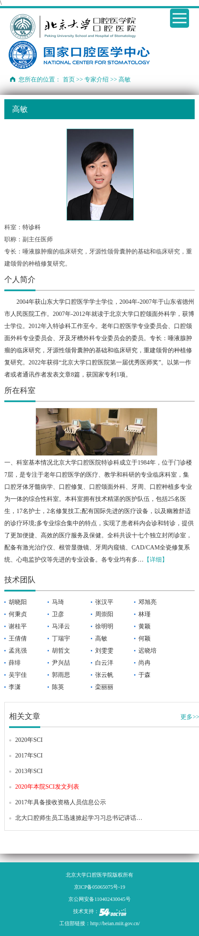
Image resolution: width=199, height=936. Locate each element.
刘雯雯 (104, 650)
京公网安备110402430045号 (99, 899)
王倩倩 (18, 638)
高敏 (101, 638)
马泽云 (61, 626)
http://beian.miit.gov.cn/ (115, 923)
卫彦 (58, 614)
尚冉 (144, 663)
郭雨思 (61, 675)
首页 (69, 79)
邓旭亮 (147, 602)
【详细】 (156, 559)
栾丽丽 (104, 687)
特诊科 (31, 227)
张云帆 (104, 675)
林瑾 (144, 614)
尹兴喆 (61, 663)
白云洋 (104, 663)
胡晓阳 (18, 602)
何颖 (144, 638)
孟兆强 (18, 650)
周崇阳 (104, 614)
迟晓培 (147, 650)
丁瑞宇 (61, 638)
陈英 (58, 687)
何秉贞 (18, 614)
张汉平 (104, 602)
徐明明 (104, 626)
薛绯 (15, 663)
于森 (144, 675)
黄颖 (144, 626)
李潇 (15, 687)
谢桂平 (18, 626)
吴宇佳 (18, 675)
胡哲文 (61, 650)
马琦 (58, 602)
